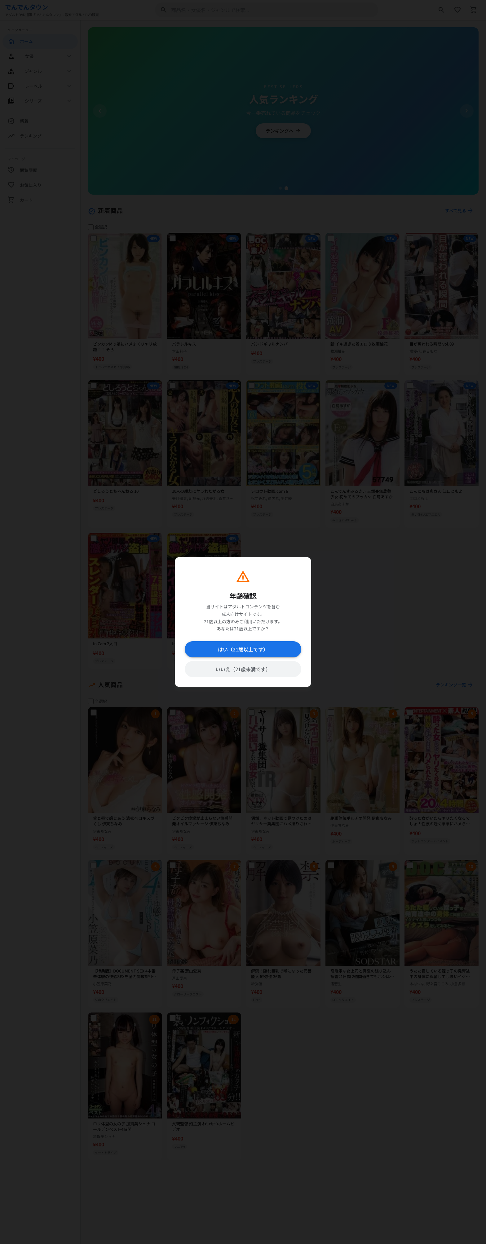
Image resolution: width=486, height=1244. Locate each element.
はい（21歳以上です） (243, 649)
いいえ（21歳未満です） (243, 669)
